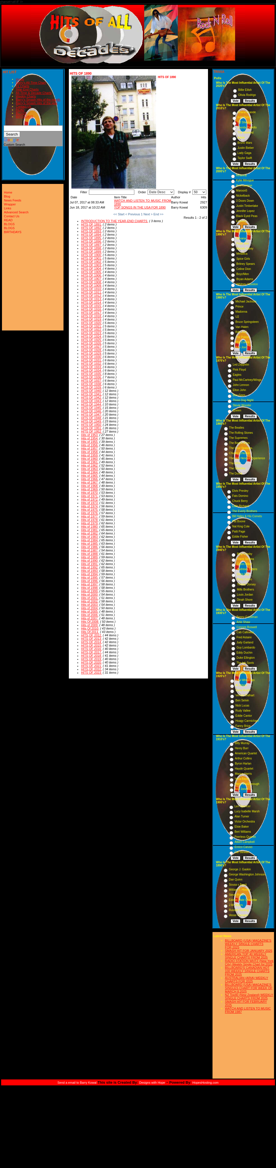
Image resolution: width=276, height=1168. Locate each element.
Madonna (241, 311)
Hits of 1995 (89, 577)
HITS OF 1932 (91, 363)
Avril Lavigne (244, 185)
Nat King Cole (241, 526)
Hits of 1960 (89, 458)
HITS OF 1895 (91, 238)
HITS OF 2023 (91, 672)
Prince (239, 306)
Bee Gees (239, 395)
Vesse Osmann (238, 915)
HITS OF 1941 (91, 394)
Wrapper (10, 204)
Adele (241, 137)
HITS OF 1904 (91, 268)
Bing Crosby (244, 553)
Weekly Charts (26, 96)
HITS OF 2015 (91, 645)
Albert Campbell (245, 841)
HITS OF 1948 (91, 418)
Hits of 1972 (89, 499)
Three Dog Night (243, 400)
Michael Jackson (245, 301)
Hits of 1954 (89, 438)
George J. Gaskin (240, 869)
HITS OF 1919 (91, 319)
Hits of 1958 (89, 452)
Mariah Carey (244, 248)
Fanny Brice (242, 725)
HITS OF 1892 (91, 227)
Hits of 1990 (89, 560)
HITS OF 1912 (91, 295)
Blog (7, 196)
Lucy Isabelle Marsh (247, 811)
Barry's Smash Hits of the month (38, 99)
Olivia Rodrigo (247, 94)
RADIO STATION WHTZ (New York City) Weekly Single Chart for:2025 (249, 962)
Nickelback (243, 195)
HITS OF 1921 (91, 326)
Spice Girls (243, 258)
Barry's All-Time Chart (31, 82)
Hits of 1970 (89, 492)
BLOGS (21, 113)
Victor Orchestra (245, 821)
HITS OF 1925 (91, 340)
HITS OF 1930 (91, 356)
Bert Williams (243, 831)
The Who (235, 463)
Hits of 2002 (89, 601)
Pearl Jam (242, 243)
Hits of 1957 (89, 448)
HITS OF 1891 (91, 224)
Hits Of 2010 (90, 628)
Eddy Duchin (244, 652)
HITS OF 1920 (91, 323)
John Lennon (241, 385)
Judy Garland (244, 642)
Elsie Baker (242, 826)
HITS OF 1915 (91, 306)
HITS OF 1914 (91, 302)
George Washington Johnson (247, 874)
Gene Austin (243, 690)
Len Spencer (243, 806)
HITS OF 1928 (91, 350)
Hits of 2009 (89, 625)
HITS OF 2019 (91, 659)
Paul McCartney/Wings (247, 379)
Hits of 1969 (89, 489)
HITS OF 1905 (91, 272)
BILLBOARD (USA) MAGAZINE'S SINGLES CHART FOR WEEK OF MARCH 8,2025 (248, 988)
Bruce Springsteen (247, 321)
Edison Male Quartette (243, 899)
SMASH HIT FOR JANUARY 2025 (248, 950)
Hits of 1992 (89, 567)
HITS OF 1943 (91, 401)
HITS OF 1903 (91, 265)
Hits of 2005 (89, 611)
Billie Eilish (245, 89)
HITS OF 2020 (91, 662)
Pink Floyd (239, 369)
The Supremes (238, 437)
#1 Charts (22, 86)
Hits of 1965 (89, 475)
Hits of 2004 (89, 608)
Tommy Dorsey (246, 584)
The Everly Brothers (244, 511)
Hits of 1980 (89, 526)
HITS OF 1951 (91, 428)
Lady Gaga (244, 152)
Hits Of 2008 (90, 621)
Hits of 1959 (89, 455)
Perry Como (244, 579)
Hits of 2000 (89, 594)
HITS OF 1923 (91, 333)
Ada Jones (241, 789)
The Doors (235, 473)
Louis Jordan (245, 594)
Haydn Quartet (244, 768)
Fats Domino (240, 495)
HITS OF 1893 (91, 231)
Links (7, 208)
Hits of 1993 (89, 570)
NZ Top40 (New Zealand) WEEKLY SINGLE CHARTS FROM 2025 (249, 996)
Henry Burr (241, 748)
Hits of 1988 (89, 553)
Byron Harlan (243, 763)
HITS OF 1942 (91, 397)
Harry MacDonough (247, 783)
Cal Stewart (242, 852)
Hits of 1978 (89, 519)
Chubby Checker (239, 453)
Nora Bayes (242, 778)
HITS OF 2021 (91, 665)
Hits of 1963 (89, 469)
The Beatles (236, 427)
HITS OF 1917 (91, 312)
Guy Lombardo (245, 647)
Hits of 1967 (89, 482)
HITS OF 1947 (91, 414)
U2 (237, 316)
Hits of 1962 (89, 465)
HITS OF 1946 (91, 411)
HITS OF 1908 (91, 282)
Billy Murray (242, 743)
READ (20, 109)
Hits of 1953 (89, 435)
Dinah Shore (245, 599)
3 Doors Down (245, 200)
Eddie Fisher (240, 536)
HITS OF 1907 (91, 278)
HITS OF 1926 (91, 343)
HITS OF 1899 (91, 251)
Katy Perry (244, 117)
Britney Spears (245, 263)
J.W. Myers (236, 905)
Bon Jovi (240, 347)
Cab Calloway (245, 632)
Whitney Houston (247, 284)
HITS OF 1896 (91, 241)
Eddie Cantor (243, 715)
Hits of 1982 (89, 533)
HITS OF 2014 (91, 642)
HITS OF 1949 (91, 421)
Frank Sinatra (245, 559)
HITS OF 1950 (91, 424)
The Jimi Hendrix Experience (247, 458)
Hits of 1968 (89, 486)
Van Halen (241, 326)
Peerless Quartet (245, 836)
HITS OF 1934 (91, 370)
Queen (237, 410)
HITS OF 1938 (91, 384)
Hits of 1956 (89, 445)
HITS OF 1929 (91, 353)
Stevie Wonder (242, 405)
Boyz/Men (242, 274)
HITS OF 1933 (91, 367)
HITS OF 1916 (91, 309)
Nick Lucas (242, 705)
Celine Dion (243, 268)
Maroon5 (241, 190)
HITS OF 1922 (91, 329)
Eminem (241, 221)
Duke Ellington (245, 657)
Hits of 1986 (89, 547)
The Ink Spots (245, 662)
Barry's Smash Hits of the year (37, 103)
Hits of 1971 (89, 496)
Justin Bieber (246, 147)
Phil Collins (242, 342)
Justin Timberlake (247, 205)
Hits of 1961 (89, 462)
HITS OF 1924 (91, 336)
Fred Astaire (244, 637)
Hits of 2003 (89, 604)
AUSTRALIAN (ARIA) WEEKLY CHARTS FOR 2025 (246, 979)
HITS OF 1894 (91, 234)
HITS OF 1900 (91, 255)
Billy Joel (240, 332)
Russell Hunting (239, 910)
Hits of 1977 (89, 516)
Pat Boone (239, 521)
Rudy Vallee (242, 710)
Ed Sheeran (245, 122)
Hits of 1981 (89, 530)
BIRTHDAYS (24, 116)
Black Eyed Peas (247, 216)
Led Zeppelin (241, 364)
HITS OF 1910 (91, 289)
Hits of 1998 (89, 587)
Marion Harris (243, 773)
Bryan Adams (244, 279)
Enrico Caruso (243, 847)
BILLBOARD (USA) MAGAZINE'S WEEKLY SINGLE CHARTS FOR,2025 (248, 944)
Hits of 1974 (89, 506)
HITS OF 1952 (91, 431)
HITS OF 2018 (91, 655)
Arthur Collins (243, 758)
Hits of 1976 (89, 513)
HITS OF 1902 (91, 261)
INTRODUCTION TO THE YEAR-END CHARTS (114, 221)
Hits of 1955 (89, 441)
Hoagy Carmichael (247, 720)
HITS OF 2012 (91, 635)
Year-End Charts (27, 89)
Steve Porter (237, 894)
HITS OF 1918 (91, 316)
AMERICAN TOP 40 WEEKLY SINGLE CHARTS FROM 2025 (246, 955)
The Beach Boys (239, 443)
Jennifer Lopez (245, 210)
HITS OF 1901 (91, 258)
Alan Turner (242, 816)
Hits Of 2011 (90, 632)
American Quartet (246, 753)
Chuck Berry (240, 501)
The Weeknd (246, 132)
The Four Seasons (240, 448)
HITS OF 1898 (91, 248)
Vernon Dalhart (244, 695)
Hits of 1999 (89, 591)
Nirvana (241, 238)
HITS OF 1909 (91, 285)
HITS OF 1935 (91, 373)
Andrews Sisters (247, 569)
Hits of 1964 (89, 472)
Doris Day (243, 574)
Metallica (241, 253)
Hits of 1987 (89, 550)
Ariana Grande (247, 112)
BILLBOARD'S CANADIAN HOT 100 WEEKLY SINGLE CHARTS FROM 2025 (247, 971)
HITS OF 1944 (91, 404)
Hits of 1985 (89, 543)
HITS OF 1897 (91, 244)
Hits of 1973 (89, 502)
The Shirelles (237, 468)
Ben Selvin (242, 700)
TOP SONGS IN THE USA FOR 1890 (140, 207)
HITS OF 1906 (91, 275)
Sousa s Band (237, 884)
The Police (242, 337)
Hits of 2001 (89, 598)
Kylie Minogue (245, 180)
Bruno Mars (245, 142)
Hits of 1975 (89, 509)
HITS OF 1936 (91, 377)
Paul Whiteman (245, 680)
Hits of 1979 (89, 523)
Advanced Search (16, 212)
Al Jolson (241, 685)
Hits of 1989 (89, 557)
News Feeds (12, 200)
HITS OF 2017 (91, 652)
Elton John (239, 390)
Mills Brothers (245, 589)
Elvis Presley (240, 490)
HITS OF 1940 (91, 390)
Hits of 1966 (89, 479)
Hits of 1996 (89, 581)
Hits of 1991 (89, 564)
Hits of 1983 (89, 536)
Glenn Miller (244, 564)
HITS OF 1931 (91, 360)
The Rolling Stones (241, 432)
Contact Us (23, 106)
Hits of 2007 (89, 618)
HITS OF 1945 (91, 407)
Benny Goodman (247, 617)
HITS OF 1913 (91, 299)
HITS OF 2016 (91, 648)
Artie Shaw (243, 622)
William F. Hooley (240, 889)
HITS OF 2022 (91, 669)
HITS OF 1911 (91, 292)
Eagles (237, 374)
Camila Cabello (247, 127)
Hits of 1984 (89, 540)
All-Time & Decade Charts (34, 93)
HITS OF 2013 (91, 638)
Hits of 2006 (89, 615)
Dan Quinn (235, 879)
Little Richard (240, 506)
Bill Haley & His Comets (247, 516)
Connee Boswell (246, 627)
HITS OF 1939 (91, 387)
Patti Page (238, 531)
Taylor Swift (245, 158)
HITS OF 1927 (91, 346)
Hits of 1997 (89, 584)
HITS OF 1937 (91, 380)
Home (20, 79)
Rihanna (241, 175)
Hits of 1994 (89, 574)
